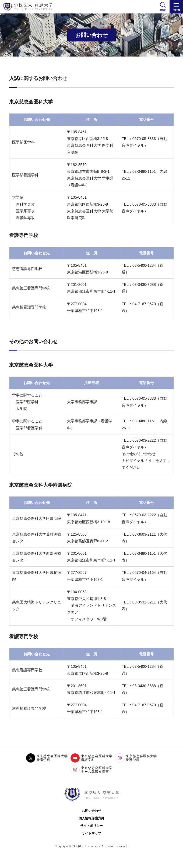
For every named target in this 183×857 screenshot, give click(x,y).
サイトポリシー (91, 826)
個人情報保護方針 (91, 818)
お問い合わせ (91, 811)
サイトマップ (91, 833)
